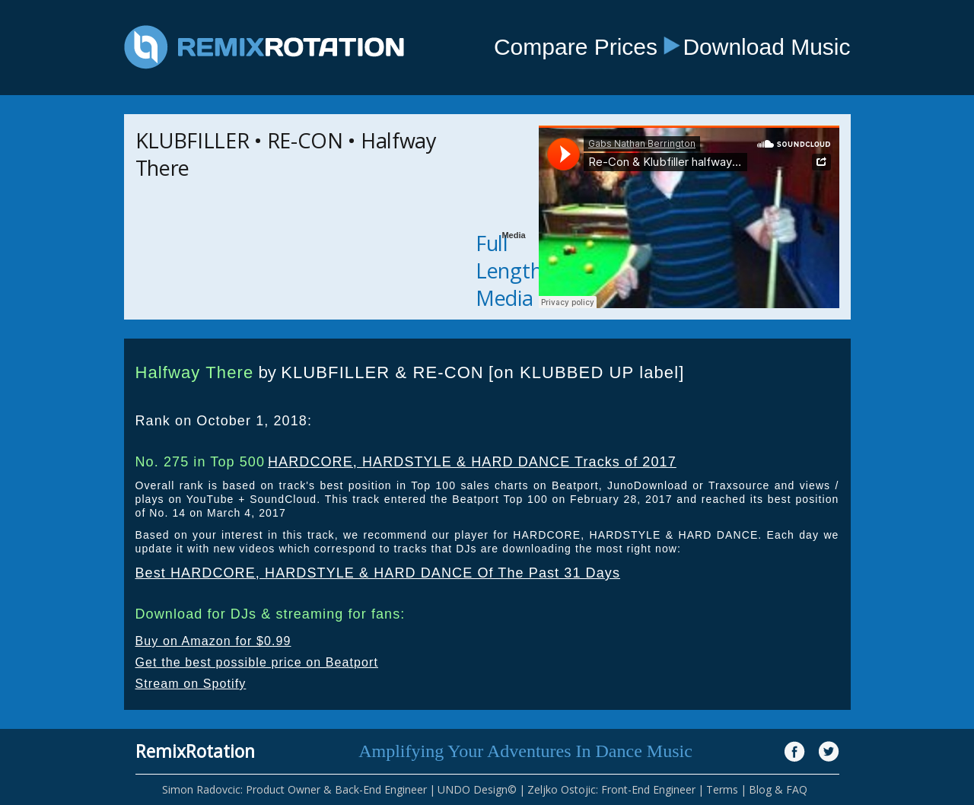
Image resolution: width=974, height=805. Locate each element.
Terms (722, 789)
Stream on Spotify (191, 683)
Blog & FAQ (778, 789)
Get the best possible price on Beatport (257, 662)
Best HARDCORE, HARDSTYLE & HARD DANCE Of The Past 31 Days (378, 573)
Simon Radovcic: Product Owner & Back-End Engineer (294, 789)
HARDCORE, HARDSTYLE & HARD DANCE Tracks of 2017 (472, 461)
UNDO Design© (477, 789)
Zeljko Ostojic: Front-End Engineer (611, 789)
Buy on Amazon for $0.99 (213, 641)
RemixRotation (195, 751)
